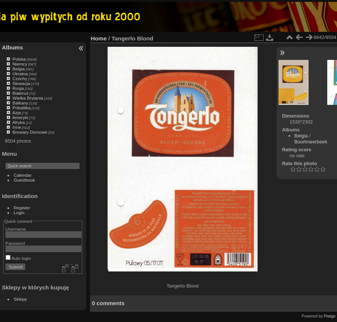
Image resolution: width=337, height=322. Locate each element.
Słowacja (21, 83)
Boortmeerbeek (310, 142)
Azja (16, 112)
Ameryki (20, 117)
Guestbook (24, 179)
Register (22, 207)
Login (19, 212)
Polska (18, 59)
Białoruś (20, 93)
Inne (16, 127)
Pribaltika (21, 107)
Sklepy (20, 299)
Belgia (18, 68)
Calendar (23, 175)
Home (99, 38)
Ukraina (20, 73)
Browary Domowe (29, 132)
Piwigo (330, 316)
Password (15, 243)
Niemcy (19, 63)
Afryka (18, 122)
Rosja (18, 88)
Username (16, 229)
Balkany (20, 102)
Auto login (18, 258)
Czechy (19, 78)
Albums (12, 47)
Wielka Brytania (27, 97)
